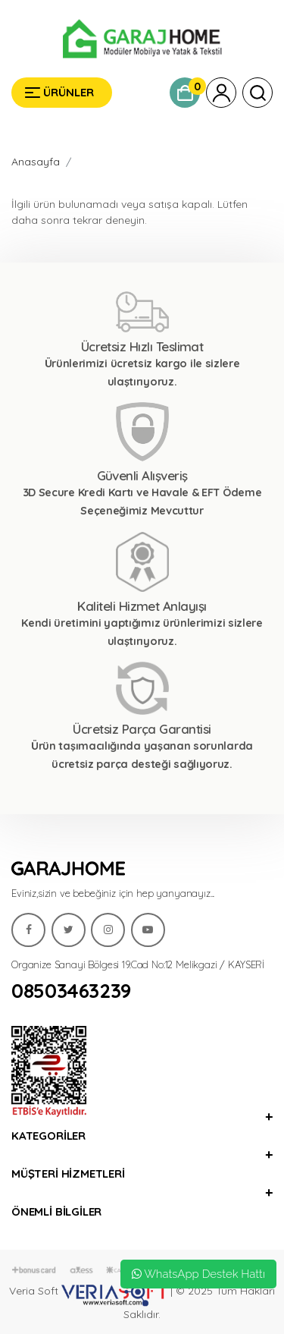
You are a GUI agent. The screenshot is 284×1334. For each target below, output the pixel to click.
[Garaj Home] (142, 38)
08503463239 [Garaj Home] (71, 991)
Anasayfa (35, 161)
